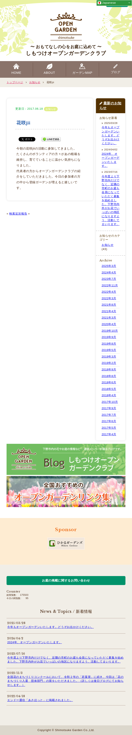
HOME (16, 72)
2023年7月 (109, 278)
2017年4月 (109, 434)
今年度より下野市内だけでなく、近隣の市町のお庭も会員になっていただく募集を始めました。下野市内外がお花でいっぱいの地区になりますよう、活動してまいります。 (111, 200)
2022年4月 (109, 291)
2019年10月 (110, 330)
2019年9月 (109, 337)
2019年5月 (109, 350)
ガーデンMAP (82, 72)
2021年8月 (109, 304)
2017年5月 (109, 427)
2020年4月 (109, 324)
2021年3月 (109, 317)
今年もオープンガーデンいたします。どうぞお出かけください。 (111, 135)
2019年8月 (109, 343)
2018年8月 (109, 376)
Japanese (107, 3)
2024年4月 (109, 272)
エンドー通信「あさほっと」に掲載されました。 (40, 700)
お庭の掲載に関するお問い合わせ (66, 580)
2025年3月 (109, 266)
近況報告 (21, 213)
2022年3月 (109, 298)
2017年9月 (109, 408)
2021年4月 (109, 311)
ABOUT (49, 72)
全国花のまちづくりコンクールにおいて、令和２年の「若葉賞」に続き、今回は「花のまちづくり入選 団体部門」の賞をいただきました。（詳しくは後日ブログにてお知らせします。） (65, 680)
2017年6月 (109, 421)
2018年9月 (109, 369)
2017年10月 (110, 402)
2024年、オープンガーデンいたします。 (34, 642)
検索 (12, 213)
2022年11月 (110, 285)
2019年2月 (109, 363)
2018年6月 (109, 382)
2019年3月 (109, 356)
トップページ (15, 82)
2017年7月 (109, 414)
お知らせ (34, 82)
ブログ (115, 72)
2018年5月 (109, 389)
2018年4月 (109, 395)
